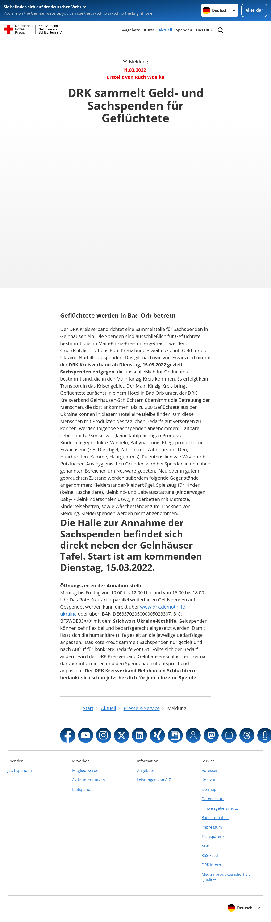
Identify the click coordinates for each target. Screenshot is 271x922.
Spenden (184, 30)
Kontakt (209, 779)
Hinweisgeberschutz (220, 808)
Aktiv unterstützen (88, 779)
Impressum (212, 827)
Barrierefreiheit (215, 817)
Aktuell (165, 30)
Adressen (210, 770)
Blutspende (82, 789)
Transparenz (213, 836)
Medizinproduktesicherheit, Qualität (226, 877)
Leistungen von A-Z (154, 779)
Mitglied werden (86, 770)
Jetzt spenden (20, 770)
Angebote (131, 30)
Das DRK (204, 30)
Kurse (149, 30)
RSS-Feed (210, 855)
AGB (205, 846)
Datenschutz (213, 798)
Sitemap (209, 789)
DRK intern (211, 864)
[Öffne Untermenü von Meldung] (135, 45)
